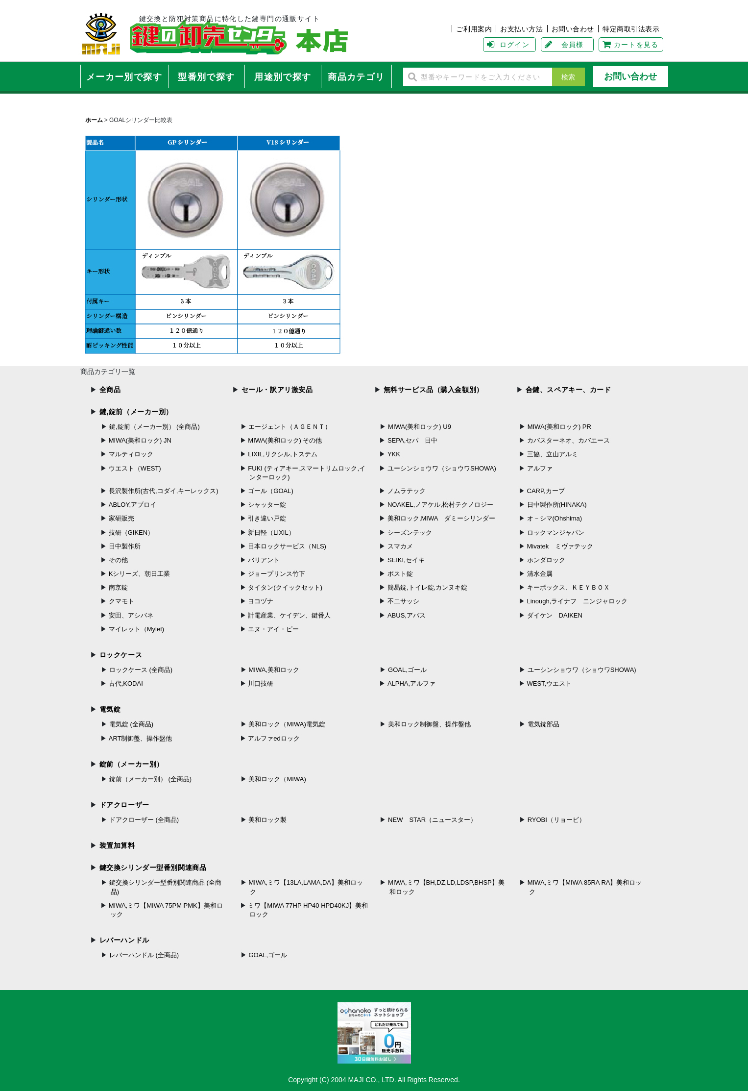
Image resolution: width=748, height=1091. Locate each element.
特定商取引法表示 (631, 29)
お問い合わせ (573, 29)
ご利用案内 (474, 29)
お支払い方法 (521, 29)
